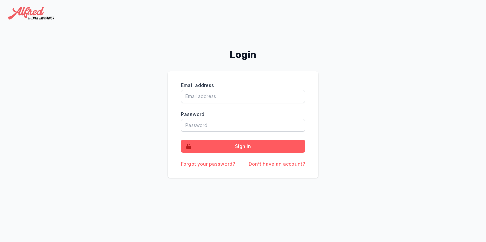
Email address (197, 85)
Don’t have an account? (277, 164)
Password (192, 114)
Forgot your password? (208, 164)
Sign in (216, 146)
